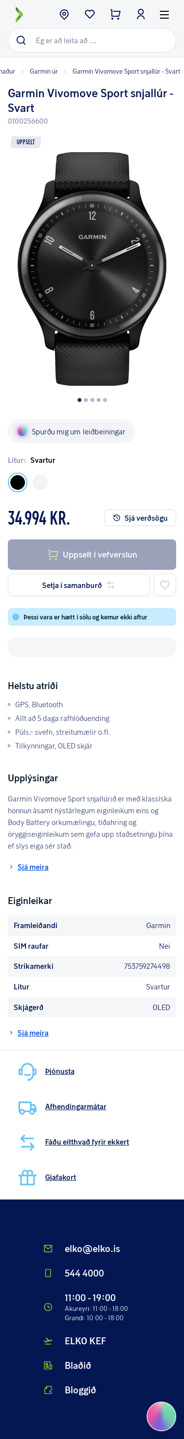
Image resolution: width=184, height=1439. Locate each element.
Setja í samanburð (79, 585)
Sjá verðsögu (140, 518)
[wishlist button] (90, 15)
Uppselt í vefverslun (92, 554)
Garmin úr (38, 71)
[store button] (64, 15)
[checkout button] (115, 15)
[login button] (141, 15)
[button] (92, 262)
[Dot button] (79, 400)
